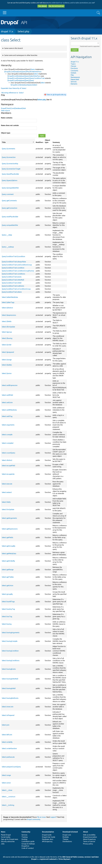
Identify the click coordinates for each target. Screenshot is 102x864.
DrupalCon (25, 846)
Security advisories (8, 841)
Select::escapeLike (8, 474)
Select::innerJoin (7, 707)
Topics (73, 64)
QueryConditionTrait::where (12, 292)
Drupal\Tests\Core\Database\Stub (13, 108)
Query (33, 69)
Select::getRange (7, 569)
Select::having (6, 624)
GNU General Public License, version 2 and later (80, 857)
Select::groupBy (7, 594)
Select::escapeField (8, 465)
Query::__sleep (7, 235)
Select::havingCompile (9, 641)
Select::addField (7, 395)
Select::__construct (8, 797)
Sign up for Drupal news (9, 839)
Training (24, 837)
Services (74, 82)
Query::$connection (9, 157)
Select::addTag (7, 416)
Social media (5, 837)
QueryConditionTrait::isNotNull (13, 280)
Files (72, 75)
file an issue (41, 817)
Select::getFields (7, 537)
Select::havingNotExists (10, 698)
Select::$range (7, 360)
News (3, 832)
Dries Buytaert (64, 859)
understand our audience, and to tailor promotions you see (72, 3)
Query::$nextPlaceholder (10, 174)
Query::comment (8, 194)
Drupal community (33, 819)
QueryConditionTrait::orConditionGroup (16, 289)
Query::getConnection (9, 208)
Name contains (6, 118)
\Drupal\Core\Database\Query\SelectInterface (23, 76)
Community (26, 832)
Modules (66, 837)
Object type (5, 133)
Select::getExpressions (10, 529)
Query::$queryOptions (9, 180)
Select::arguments (8, 425)
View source (5, 110)
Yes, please (42, 6)
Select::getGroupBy (8, 546)
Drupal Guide (46, 835)
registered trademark (48, 859)
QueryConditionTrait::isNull (11, 283)
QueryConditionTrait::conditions (13, 274)
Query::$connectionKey (10, 163)
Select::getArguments (9, 518)
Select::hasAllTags (8, 601)
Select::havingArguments (10, 632)
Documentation (48, 832)
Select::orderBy (7, 742)
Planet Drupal (6, 835)
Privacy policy (88, 844)
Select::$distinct (7, 308)
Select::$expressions (9, 315)
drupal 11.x (7, 31)
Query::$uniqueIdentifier (10, 188)
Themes (65, 839)
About (85, 832)
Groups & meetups (28, 844)
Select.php (23, 31)
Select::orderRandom (9, 748)
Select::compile (7, 434)
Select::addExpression (9, 385)
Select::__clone (7, 790)
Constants (74, 71)
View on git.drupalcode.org (56, 94)
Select (36, 74)
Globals (73, 73)
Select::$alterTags (8, 302)
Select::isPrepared (8, 715)
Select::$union (7, 373)
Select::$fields (6, 321)
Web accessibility (89, 835)
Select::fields (6, 502)
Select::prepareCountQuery (11, 767)
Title (18, 142)
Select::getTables (8, 577)
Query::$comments (8, 149)
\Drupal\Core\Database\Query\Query (20, 80)
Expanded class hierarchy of (13, 88)
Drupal (33, 859)
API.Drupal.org (47, 841)
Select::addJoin (7, 402)
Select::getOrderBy (8, 561)
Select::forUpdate (8, 509)
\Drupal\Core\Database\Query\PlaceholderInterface (22, 72)
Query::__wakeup (8, 247)
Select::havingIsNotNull (10, 679)
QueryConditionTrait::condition (13, 268)
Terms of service (89, 841)
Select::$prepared (8, 352)
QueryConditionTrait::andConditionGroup (17, 265)
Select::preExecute (8, 757)
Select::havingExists (9, 669)
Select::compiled (7, 443)
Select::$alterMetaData (10, 297)
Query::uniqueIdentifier (10, 225)
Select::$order (6, 345)
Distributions (67, 841)
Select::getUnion (7, 585)
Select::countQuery (8, 453)
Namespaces (75, 77)
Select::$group (7, 332)
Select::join (5, 725)
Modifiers (39, 142)
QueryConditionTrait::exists (12, 277)
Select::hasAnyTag (8, 609)
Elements (74, 84)
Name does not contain (10, 125)
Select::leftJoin (7, 735)
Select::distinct (7, 460)
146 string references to (12, 93)
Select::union (6, 783)
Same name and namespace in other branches (20, 55)
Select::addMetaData (9, 410)
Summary (56, 142)
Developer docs (47, 839)
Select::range (6, 775)
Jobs (2, 844)
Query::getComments (9, 200)
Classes (73, 66)
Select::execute (7, 484)
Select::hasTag (7, 616)
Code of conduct (28, 848)
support (53, 817)
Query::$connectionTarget (11, 169)
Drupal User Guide (48, 837)
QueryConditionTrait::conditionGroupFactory (18, 271)
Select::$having (7, 338)
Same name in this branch (13, 48)
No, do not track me (56, 6)
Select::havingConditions (10, 660)
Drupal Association (90, 837)
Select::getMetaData (9, 553)
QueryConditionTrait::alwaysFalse (14, 262)
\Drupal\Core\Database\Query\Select (24, 85)
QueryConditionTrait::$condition (13, 256)
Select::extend (7, 492)
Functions (74, 68)
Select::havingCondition (10, 651)
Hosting (24, 839)
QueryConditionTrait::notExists (13, 286)
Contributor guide (28, 841)
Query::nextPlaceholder (10, 217)
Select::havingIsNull (8, 688)
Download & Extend (70, 832)
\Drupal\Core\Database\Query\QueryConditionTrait (26, 78)
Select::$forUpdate (8, 327)
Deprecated (75, 79)
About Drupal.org (89, 839)
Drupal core (67, 835)
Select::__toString (8, 805)
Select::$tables (7, 365)
